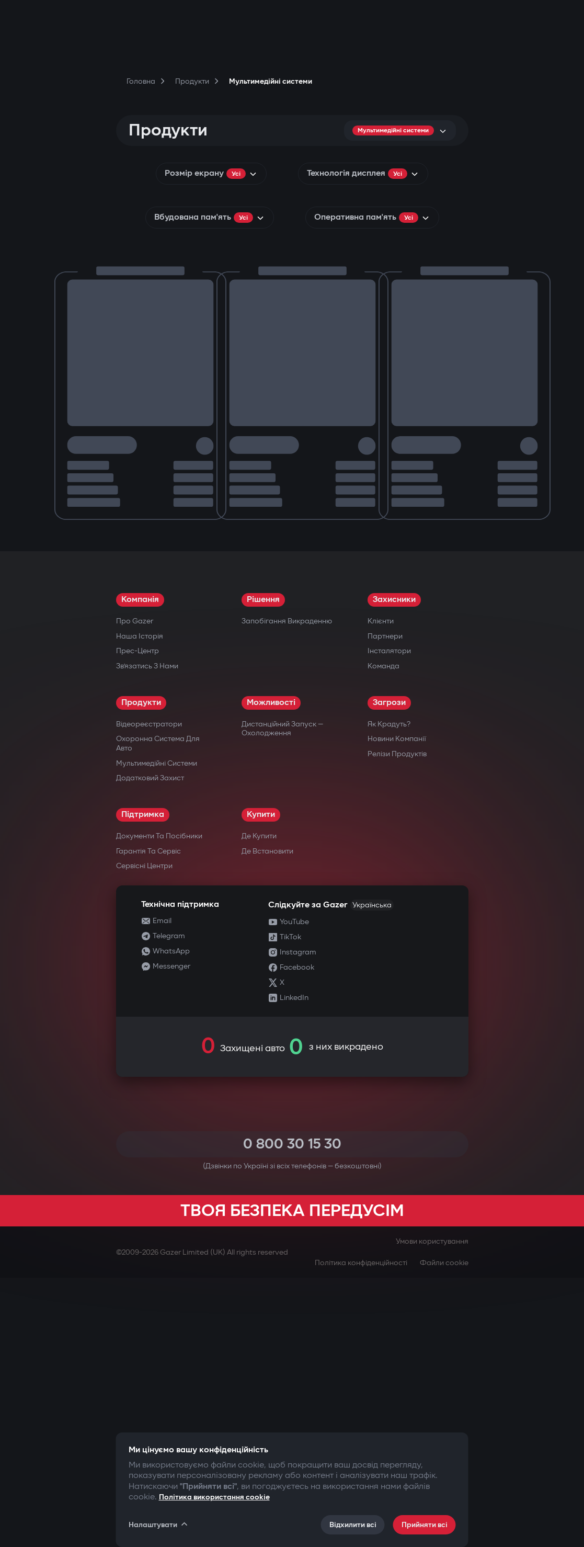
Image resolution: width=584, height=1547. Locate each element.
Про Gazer (134, 890)
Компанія (140, 869)
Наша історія (139, 905)
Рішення (263, 869)
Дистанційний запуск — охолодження (282, 998)
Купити (261, 1084)
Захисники (394, 869)
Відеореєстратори (149, 993)
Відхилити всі (352, 1524)
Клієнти (381, 890)
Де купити (259, 1105)
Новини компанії (397, 1008)
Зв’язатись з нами (147, 935)
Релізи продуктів (397, 1023)
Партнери (385, 905)
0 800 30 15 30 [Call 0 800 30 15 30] (292, 1413)
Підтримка (142, 1084)
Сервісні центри (144, 1135)
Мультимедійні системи (156, 1032)
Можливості (271, 972)
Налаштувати (159, 1524)
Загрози (389, 972)
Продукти (141, 972)
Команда (383, 935)
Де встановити (267, 1120)
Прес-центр (137, 920)
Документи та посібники (159, 1105)
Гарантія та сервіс (148, 1120)
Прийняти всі (425, 1524)
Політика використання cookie (214, 1497)
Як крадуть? (389, 993)
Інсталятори (389, 920)
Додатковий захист (150, 1047)
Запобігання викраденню (287, 890)
